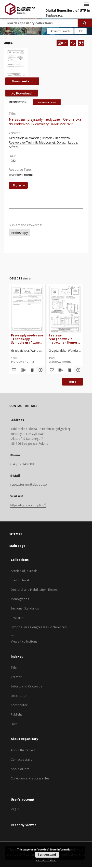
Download (20, 93)
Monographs (20, 599)
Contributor (19, 705)
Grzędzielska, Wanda (24, 138)
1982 (12, 161)
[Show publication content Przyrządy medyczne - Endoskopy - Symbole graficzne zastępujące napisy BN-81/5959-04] (31, 370)
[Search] (85, 23)
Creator (16, 677)
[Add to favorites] (73, 43)
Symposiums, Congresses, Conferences (38, 627)
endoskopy (19, 233)
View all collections (24, 641)
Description (19, 696)
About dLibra (20, 769)
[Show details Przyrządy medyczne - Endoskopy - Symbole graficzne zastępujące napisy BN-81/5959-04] (40, 370)
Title (14, 667)
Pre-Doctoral (20, 580)
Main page (17, 546)
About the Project (23, 750)
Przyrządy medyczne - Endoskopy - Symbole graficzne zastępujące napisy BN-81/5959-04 (27, 338)
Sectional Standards (25, 608)
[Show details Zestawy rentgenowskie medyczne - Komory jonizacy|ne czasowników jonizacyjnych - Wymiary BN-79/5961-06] (77, 370)
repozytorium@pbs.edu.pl (29, 484)
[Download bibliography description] (22, 370)
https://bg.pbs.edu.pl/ (28, 505)
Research (17, 618)
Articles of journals (24, 571)
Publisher (17, 714)
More (72, 382)
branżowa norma (21, 175)
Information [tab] (47, 102)
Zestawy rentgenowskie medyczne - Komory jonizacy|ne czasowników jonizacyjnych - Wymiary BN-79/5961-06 (64, 338)
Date (14, 724)
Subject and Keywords (26, 686)
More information (61, 849)
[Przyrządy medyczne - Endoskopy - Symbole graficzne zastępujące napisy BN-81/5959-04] (27, 309)
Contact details (21, 759)
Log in (15, 809)
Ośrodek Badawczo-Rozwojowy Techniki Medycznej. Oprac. (40, 140)
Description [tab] (17, 102)
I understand (47, 854)
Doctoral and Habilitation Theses (34, 590)
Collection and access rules (30, 778)
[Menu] (86, 4)
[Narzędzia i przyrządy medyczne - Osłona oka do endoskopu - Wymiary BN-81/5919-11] (16, 62)
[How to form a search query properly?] (80, 31)
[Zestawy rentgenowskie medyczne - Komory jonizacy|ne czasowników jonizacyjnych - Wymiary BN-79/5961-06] (65, 309)
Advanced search (60, 31)
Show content (22, 81)
